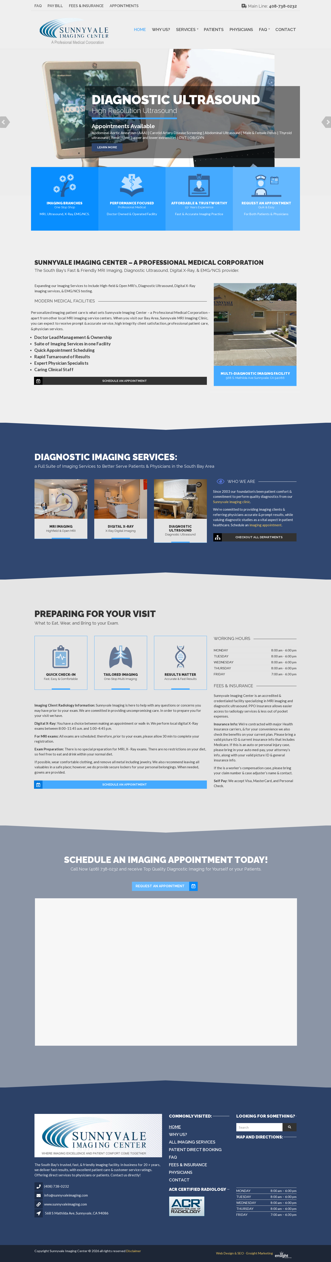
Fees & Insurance (86, 6)
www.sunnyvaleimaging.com (65, 1204)
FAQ (38, 6)
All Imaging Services (192, 1142)
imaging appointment (271, 525)
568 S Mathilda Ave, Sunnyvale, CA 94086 (76, 1213)
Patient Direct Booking (195, 1149)
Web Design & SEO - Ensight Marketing (256, 1253)
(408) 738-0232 (56, 1186)
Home (140, 29)
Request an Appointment (167, 886)
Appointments (124, 6)
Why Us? (161, 29)
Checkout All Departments (248, 537)
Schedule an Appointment (90, 381)
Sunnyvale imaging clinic (236, 502)
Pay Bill (55, 6)
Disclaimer (133, 1251)
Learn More (107, 147)
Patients (214, 29)
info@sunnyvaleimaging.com (66, 1195)
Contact (285, 29)
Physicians (241, 29)
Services (186, 29)
